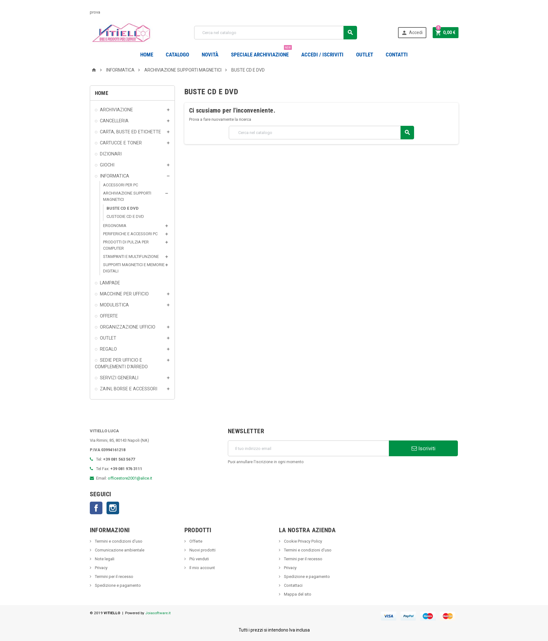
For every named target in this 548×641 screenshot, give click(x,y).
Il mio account (201, 567)
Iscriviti (424, 448)
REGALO (108, 349)
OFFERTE (109, 315)
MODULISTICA (114, 304)
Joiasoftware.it (158, 613)
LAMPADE (110, 282)
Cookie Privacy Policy (302, 541)
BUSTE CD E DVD (123, 208)
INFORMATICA (114, 175)
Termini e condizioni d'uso (118, 541)
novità (210, 54)
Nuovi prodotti (202, 550)
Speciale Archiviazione (261, 52)
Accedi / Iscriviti (322, 54)
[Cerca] (275, 32)
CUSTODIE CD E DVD (125, 216)
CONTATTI (397, 54)
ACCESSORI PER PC (120, 185)
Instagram (113, 508)
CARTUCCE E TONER (121, 142)
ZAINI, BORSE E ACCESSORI (128, 388)
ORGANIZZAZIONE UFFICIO (127, 326)
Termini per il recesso (113, 576)
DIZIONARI (111, 153)
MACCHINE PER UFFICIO (124, 293)
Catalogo (177, 54)
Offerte (195, 541)
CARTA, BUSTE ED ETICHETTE (130, 131)
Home (146, 54)
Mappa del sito (297, 594)
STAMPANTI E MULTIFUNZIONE (131, 256)
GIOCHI (107, 164)
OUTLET (364, 54)
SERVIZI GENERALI (119, 377)
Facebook (96, 508)
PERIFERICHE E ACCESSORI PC (130, 233)
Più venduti (198, 559)
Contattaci (293, 585)
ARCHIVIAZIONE (116, 109)
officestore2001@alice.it (130, 478)
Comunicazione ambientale (119, 550)
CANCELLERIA (114, 120)
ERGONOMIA (114, 225)
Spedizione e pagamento (117, 585)
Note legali (104, 559)
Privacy (100, 567)
